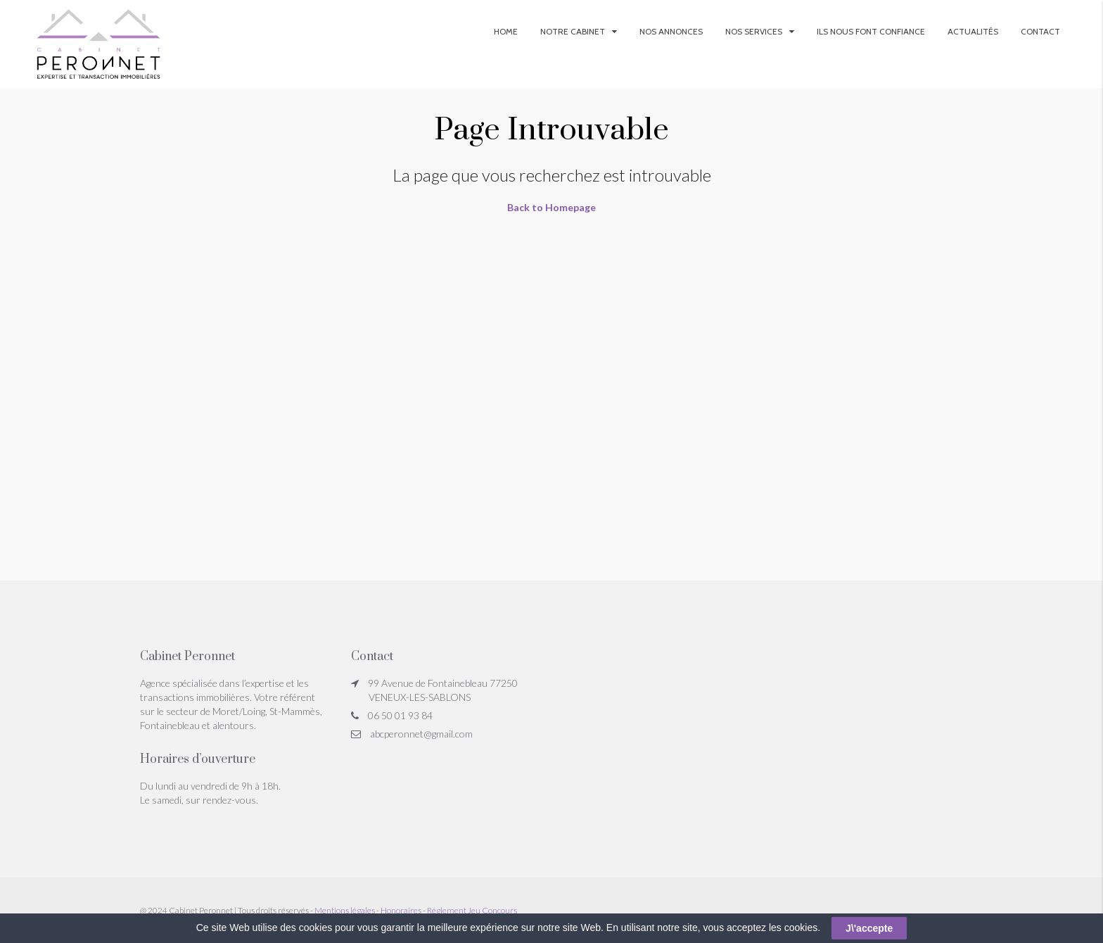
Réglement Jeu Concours (472, 910)
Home (506, 31)
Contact (1040, 31)
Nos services (753, 31)
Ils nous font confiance (871, 31)
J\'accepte (869, 928)
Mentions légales (344, 910)
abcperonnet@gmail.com (421, 734)
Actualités (973, 31)
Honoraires (401, 910)
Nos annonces (671, 31)
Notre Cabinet (572, 31)
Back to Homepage (551, 207)
